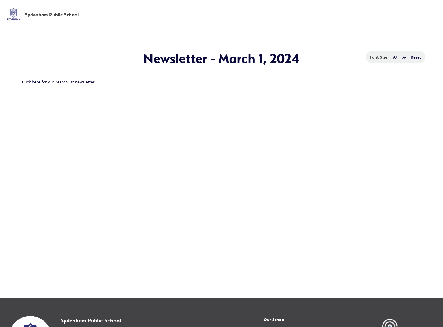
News (372, 20)
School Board (312, 8)
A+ (395, 57)
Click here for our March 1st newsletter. (58, 82)
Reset (416, 57)
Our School (274, 319)
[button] (350, 8)
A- (404, 57)
